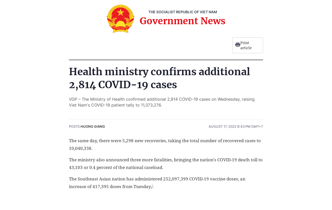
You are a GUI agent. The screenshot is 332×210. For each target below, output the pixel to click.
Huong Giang (92, 126)
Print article (243, 45)
